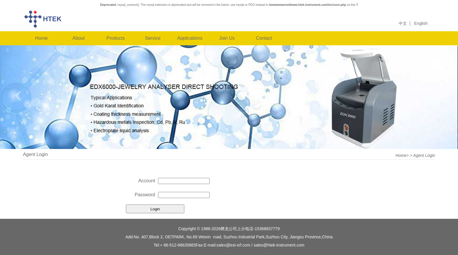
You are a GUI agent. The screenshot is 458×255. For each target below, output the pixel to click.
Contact (264, 38)
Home (41, 38)
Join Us (227, 38)
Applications (189, 38)
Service (152, 38)
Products (115, 38)
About (78, 38)
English (421, 23)
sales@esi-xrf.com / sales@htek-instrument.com (260, 245)
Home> (402, 155)
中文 (403, 23)
